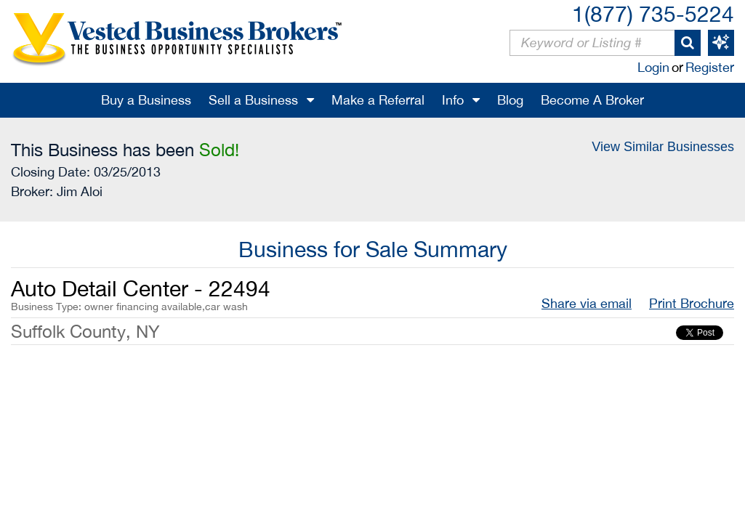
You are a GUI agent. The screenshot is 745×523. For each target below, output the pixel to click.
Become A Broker (592, 100)
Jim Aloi (79, 191)
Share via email (586, 303)
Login (653, 67)
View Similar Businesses (663, 146)
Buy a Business (146, 100)
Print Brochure (691, 303)
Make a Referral (377, 100)
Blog (510, 100)
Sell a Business (253, 100)
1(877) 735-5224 (653, 13)
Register (709, 67)
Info (453, 100)
